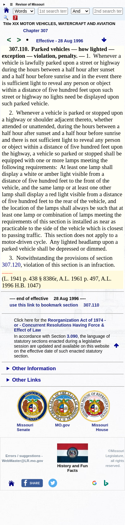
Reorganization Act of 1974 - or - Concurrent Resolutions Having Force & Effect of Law (60, 325)
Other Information (34, 368)
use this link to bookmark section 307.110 (54, 305)
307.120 (11, 264)
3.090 (72, 336)
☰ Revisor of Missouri (25, 4)
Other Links (26, 380)
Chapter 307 (35, 30)
